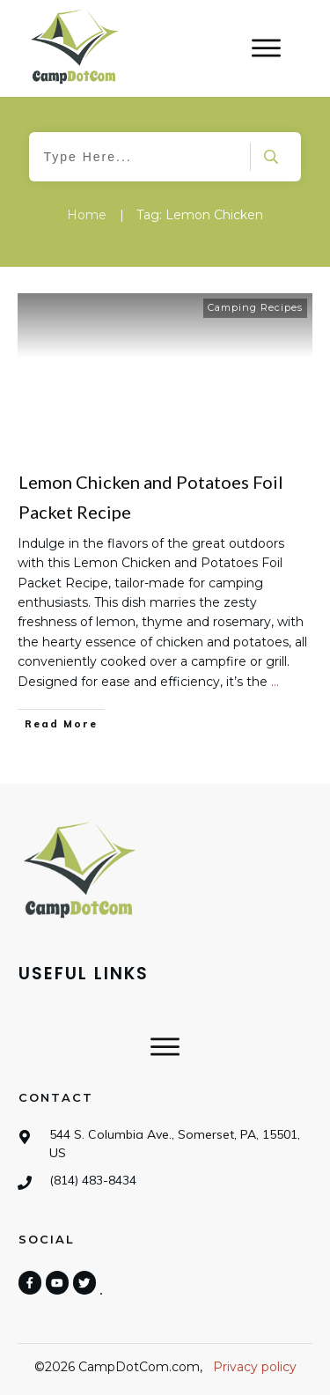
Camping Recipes (255, 307)
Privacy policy (255, 1367)
